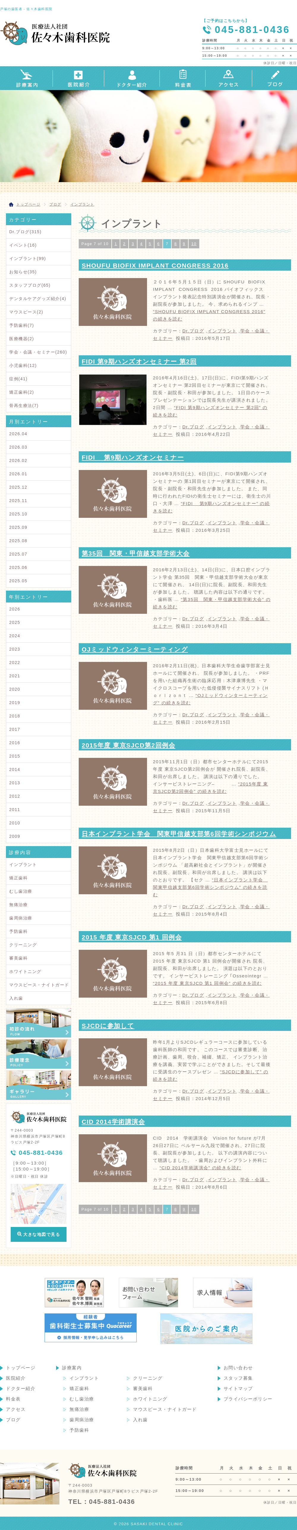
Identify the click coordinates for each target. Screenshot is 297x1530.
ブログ (13, 1419)
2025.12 (18, 487)
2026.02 (18, 460)
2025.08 (18, 540)
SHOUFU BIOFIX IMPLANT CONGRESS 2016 (155, 265)
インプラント (222, 330)
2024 (14, 635)
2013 (14, 782)
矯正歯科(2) (21, 392)
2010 (14, 823)
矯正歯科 (18, 878)
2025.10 (18, 514)
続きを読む (210, 887)
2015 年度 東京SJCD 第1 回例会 (132, 937)
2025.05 (18, 580)
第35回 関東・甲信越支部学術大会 (136, 553)
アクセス (16, 1409)
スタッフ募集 (238, 1378)
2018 (14, 716)
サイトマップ (238, 1388)
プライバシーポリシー (248, 1398)
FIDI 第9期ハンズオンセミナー (133, 457)
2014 (14, 769)
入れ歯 (16, 998)
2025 (14, 622)
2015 (14, 756)
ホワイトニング (25, 971)
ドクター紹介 (20, 1388)
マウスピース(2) (26, 312)
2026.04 (18, 433)
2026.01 (18, 473)
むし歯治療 (20, 891)
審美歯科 (18, 958)
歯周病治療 (20, 918)
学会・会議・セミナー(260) (38, 352)
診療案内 (72, 1367)
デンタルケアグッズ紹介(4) (37, 298)
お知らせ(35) (23, 271)
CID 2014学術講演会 (113, 1121)
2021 (14, 675)
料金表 (13, 1398)
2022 (14, 662)
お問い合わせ (238, 1367)
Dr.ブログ (193, 330)
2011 (14, 809)
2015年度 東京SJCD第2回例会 (128, 745)
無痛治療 (18, 904)
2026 (14, 609)
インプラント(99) (27, 258)
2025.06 (18, 567)
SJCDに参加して (108, 1025)
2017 (14, 729)
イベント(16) (23, 245)
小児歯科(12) (23, 365)
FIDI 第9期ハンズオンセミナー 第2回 (139, 361)
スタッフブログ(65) (29, 285)
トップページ (20, 1367)
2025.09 (18, 527)
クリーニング (23, 944)
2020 (14, 689)
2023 (14, 649)
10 (193, 244)
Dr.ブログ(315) (25, 231)
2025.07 (18, 554)
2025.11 (18, 500)
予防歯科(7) (21, 325)
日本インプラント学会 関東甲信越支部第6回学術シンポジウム (179, 833)
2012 (14, 796)
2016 (14, 742)
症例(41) (18, 378)
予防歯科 (18, 931)
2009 (14, 836)
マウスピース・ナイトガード (39, 984)
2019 (14, 702)
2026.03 (18, 447)
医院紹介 (16, 1378)
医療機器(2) (21, 338)
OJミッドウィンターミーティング (135, 649)
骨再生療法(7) (24, 405)
